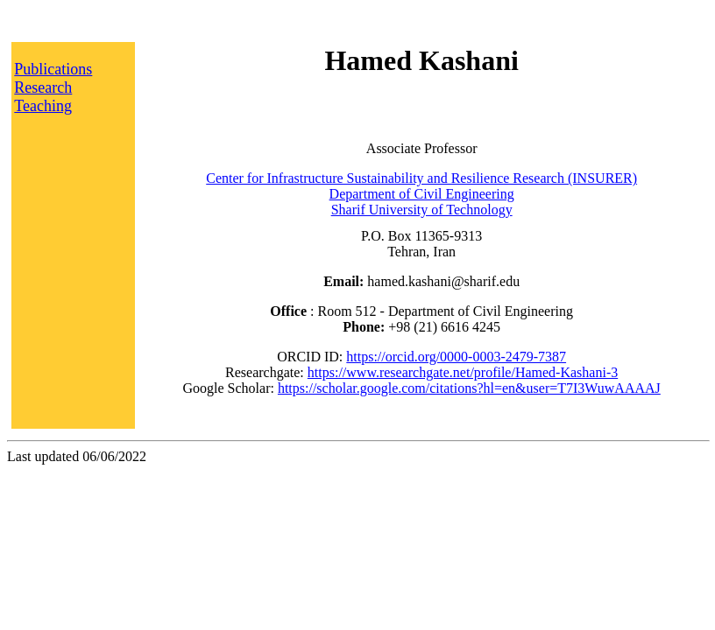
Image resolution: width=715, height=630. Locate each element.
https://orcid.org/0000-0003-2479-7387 (456, 356)
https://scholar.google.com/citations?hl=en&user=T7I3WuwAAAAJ (469, 388)
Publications (53, 69)
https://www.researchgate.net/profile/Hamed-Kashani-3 (463, 372)
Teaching (43, 106)
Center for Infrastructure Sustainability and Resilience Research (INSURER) (421, 178)
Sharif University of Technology (422, 209)
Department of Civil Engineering (421, 193)
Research (43, 87)
